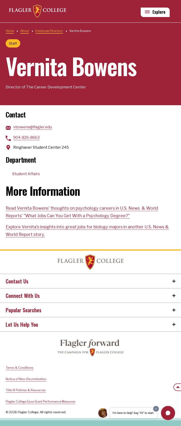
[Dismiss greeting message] (156, 409)
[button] (168, 413)
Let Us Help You (22, 324)
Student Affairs (26, 174)
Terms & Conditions (19, 367)
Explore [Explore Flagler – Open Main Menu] (158, 12)
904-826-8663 (26, 137)
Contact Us (17, 281)
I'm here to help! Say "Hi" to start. (133, 413)
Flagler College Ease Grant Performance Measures (40, 401)
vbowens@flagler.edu (32, 127)
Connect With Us (23, 295)
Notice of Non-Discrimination (26, 379)
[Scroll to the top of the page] (177, 387)
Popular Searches (23, 310)
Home (10, 31)
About (24, 31)
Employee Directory (49, 31)
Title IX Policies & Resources (26, 390)
